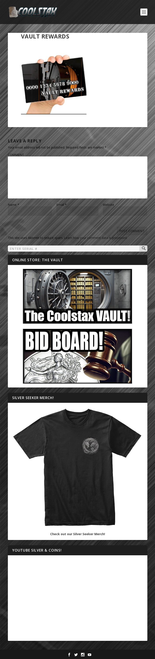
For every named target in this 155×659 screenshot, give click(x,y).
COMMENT (16, 155)
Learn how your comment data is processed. (95, 238)
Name (13, 205)
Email (61, 205)
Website (108, 205)
